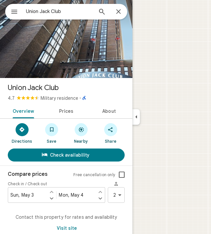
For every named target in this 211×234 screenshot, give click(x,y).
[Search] (102, 12)
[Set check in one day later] (51, 198)
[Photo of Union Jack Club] (66, 39)
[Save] (51, 133)
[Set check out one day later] (100, 198)
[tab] (22, 110)
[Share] (110, 133)
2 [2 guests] (118, 195)
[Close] (118, 12)
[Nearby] (81, 133)
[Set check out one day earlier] (100, 191)
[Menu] (14, 12)
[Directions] (22, 133)
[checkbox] (122, 175)
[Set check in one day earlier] (51, 191)
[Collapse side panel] (136, 117)
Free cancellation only (94, 174)
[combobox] (59, 11)
